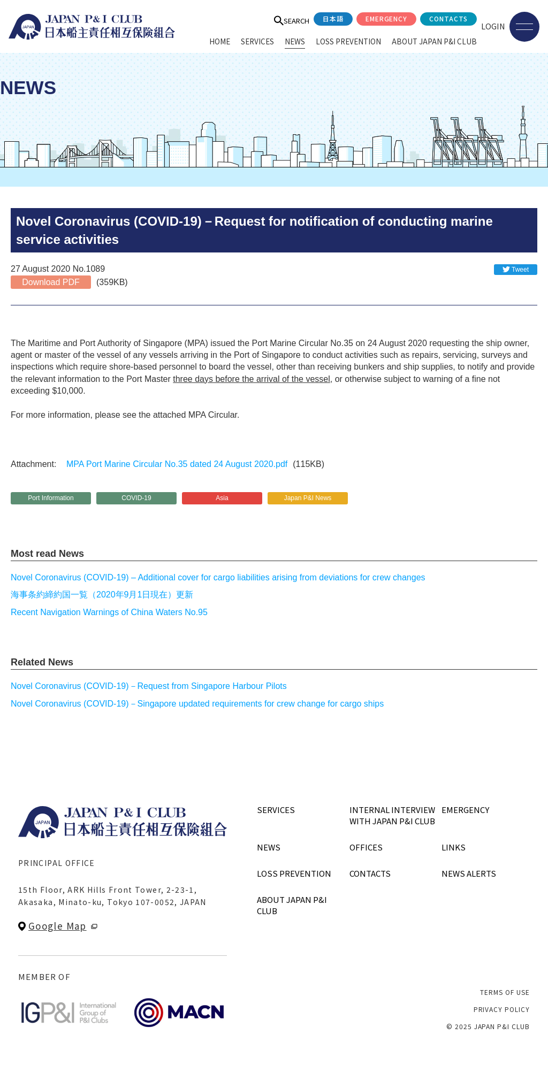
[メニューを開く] (524, 27)
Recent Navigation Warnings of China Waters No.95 (109, 612)
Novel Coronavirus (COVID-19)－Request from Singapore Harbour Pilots (149, 686)
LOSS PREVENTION (348, 41)
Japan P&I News (308, 498)
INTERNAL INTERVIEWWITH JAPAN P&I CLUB (392, 815)
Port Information (50, 498)
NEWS (295, 41)
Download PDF (51, 282)
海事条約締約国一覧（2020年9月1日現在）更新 (102, 594)
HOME (219, 41)
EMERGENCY (387, 18)
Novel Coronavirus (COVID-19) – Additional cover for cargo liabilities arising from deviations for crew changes (218, 577)
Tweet (520, 269)
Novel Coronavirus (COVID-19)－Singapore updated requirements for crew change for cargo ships (197, 703)
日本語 (333, 18)
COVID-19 (136, 498)
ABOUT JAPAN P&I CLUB (434, 41)
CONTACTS (448, 18)
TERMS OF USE (505, 992)
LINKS (454, 847)
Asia (222, 498)
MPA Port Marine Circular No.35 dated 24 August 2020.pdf (176, 464)
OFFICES (366, 847)
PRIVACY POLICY (502, 1009)
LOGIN (493, 26)
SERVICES (257, 41)
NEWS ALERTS (469, 873)
